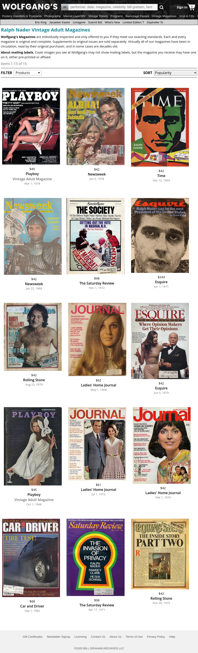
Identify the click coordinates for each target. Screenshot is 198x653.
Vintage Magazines (164, 16)
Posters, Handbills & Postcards (22, 16)
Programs (117, 16)
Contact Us (98, 636)
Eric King (40, 22)
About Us (115, 636)
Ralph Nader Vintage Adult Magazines (45, 29)
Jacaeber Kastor (59, 22)
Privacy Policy (156, 636)
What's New (112, 22)
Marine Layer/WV (74, 16)
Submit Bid (95, 22)
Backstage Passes (137, 16)
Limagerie (79, 22)
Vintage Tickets (98, 16)
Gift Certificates (33, 636)
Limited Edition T (133, 22)
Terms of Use (134, 636)
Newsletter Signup (58, 636)
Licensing (80, 636)
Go (162, 7)
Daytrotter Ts (155, 22)
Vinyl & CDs (186, 16)
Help (172, 636)
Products (23, 72)
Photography (52, 16)
